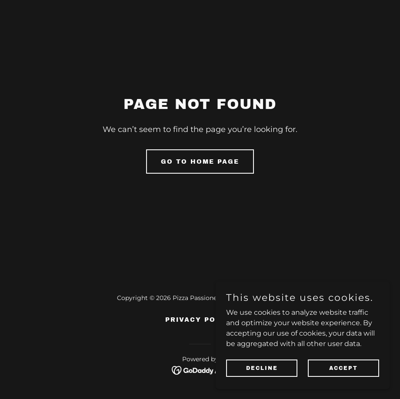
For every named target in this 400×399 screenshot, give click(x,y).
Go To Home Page (200, 161)
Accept (343, 374)
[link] (200, 370)
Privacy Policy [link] (200, 320)
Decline (262, 374)
